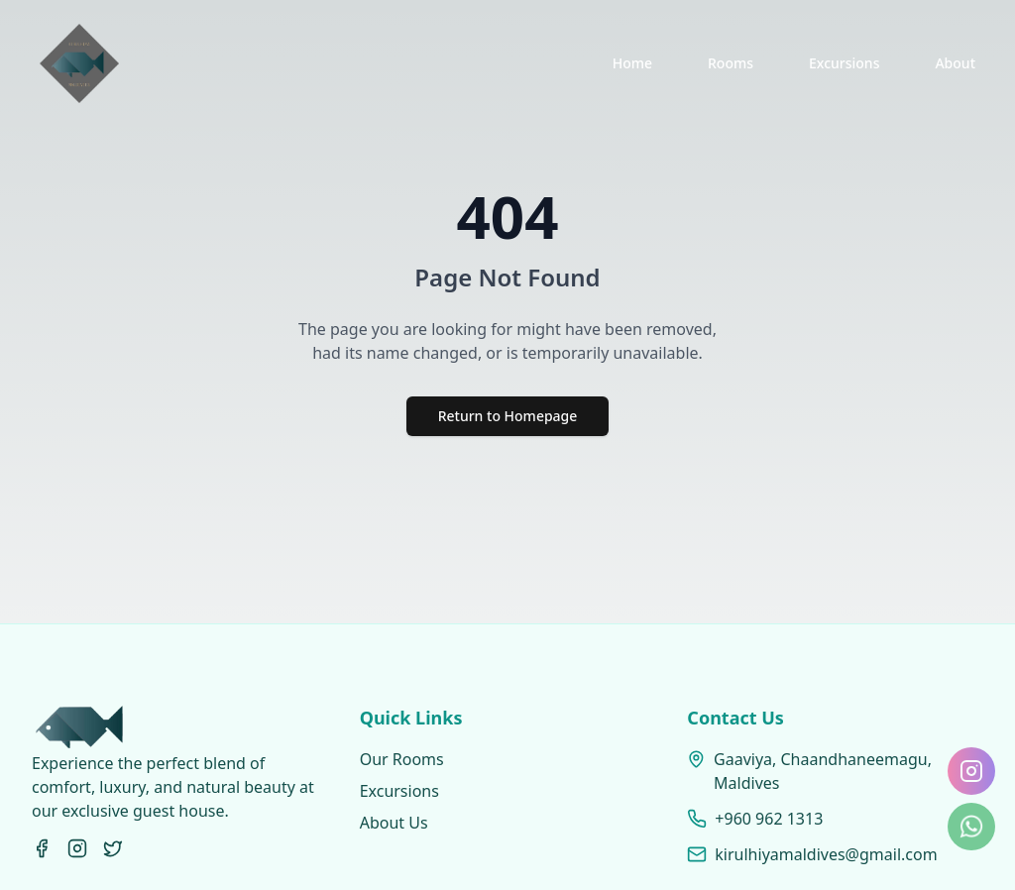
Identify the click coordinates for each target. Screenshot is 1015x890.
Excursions (844, 63)
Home (632, 63)
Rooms (730, 63)
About (955, 63)
